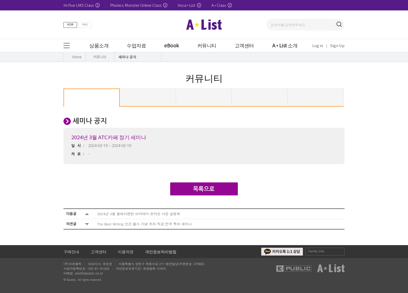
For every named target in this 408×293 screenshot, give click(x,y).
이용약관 (125, 251)
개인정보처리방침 (160, 251)
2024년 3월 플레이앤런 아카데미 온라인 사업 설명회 (138, 213)
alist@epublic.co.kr (89, 273)
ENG (85, 24)
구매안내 (71, 251)
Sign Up (337, 45)
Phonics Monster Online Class (138, 5)
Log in (317, 45)
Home (77, 57)
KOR (70, 24)
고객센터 (98, 251)
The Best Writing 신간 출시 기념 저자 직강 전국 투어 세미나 (144, 223)
